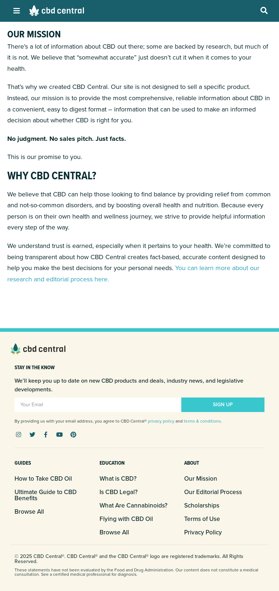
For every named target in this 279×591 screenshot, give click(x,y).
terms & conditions (202, 421)
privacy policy (161, 421)
